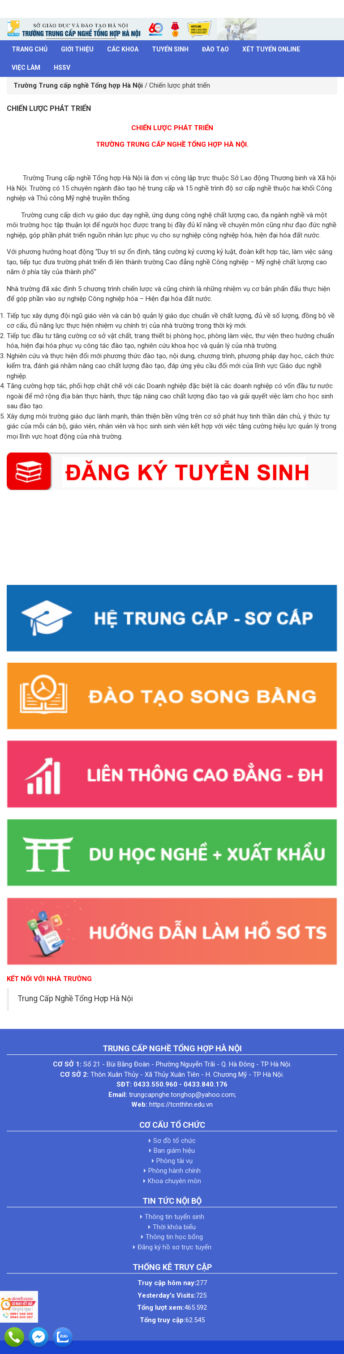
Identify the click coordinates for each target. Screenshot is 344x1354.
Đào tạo (215, 49)
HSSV (62, 67)
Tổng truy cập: (162, 1320)
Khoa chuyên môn (174, 1181)
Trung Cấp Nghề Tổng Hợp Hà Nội (75, 998)
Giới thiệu (77, 49)
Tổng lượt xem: (160, 1307)
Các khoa (122, 49)
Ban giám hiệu (174, 1151)
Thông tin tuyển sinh (174, 1217)
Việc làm (26, 67)
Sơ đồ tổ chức (174, 1141)
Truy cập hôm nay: (167, 1283)
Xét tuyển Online (271, 49)
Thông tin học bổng (174, 1237)
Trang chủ (29, 49)
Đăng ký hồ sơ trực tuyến (174, 1247)
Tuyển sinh (170, 49)
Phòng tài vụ (174, 1161)
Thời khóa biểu (174, 1227)
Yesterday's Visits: (167, 1295)
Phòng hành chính (174, 1171)
